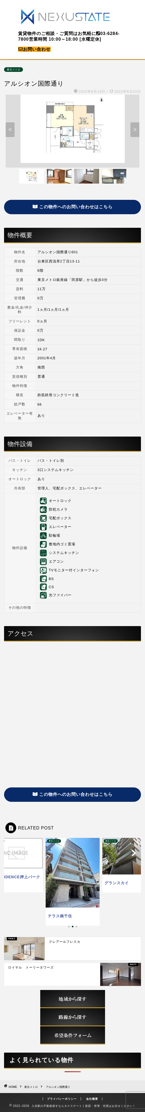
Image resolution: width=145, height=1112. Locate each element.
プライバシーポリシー (62, 1098)
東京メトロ (13, 69)
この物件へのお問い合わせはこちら (73, 206)
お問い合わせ (34, 49)
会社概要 (92, 1098)
